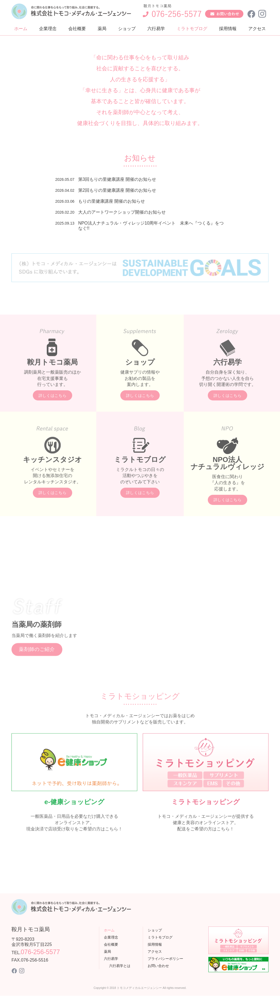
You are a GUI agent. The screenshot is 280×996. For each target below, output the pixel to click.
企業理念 (48, 28)
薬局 (102, 28)
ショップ (127, 28)
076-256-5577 (40, 952)
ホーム (20, 28)
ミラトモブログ (192, 28)
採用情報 (228, 28)
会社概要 (77, 28)
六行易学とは (119, 966)
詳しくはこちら (53, 418)
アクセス (257, 28)
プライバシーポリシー (165, 959)
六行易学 (156, 28)
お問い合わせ (158, 966)
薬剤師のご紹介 (37, 672)
